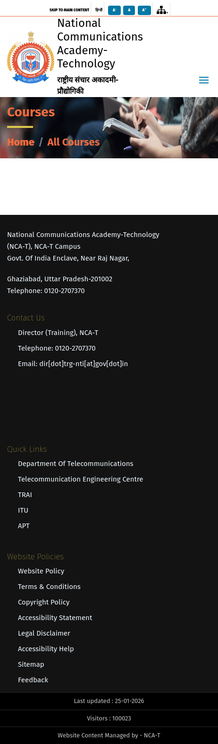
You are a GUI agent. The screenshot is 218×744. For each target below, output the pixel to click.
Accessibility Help (46, 649)
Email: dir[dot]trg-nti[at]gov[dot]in (73, 364)
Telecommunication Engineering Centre (80, 479)
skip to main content (69, 10)
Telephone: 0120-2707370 (57, 348)
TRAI (25, 495)
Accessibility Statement (55, 617)
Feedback (33, 680)
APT (24, 526)
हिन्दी (98, 10)
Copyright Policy (43, 602)
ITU (23, 510)
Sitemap (31, 664)
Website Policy (41, 571)
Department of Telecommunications (76, 463)
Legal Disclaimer (44, 633)
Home (20, 142)
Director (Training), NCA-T (58, 332)
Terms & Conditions (49, 586)
